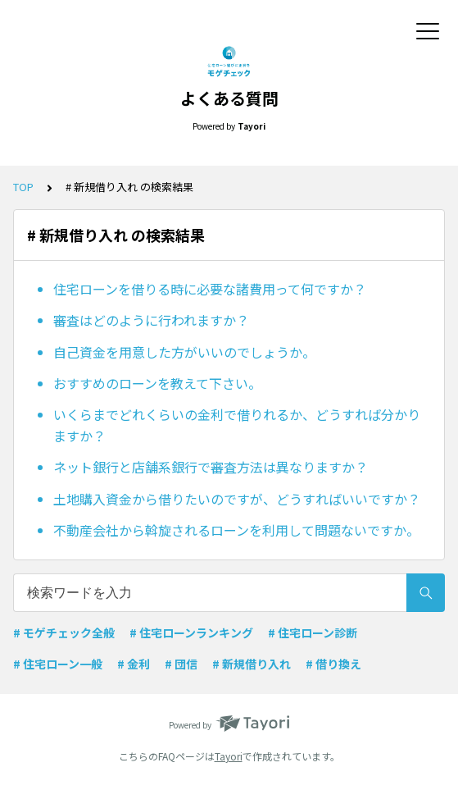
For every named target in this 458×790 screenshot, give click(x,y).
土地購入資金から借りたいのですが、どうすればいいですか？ (236, 499)
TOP (23, 186)
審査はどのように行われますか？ (151, 320)
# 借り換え (333, 663)
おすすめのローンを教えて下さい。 (157, 383)
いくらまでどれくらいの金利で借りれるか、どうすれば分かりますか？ (236, 424)
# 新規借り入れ (251, 663)
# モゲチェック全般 (64, 632)
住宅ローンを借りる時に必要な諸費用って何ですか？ (209, 289)
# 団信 (181, 663)
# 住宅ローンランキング (191, 632)
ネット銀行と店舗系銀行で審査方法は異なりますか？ (210, 467)
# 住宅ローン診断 (312, 632)
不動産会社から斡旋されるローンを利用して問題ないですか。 (236, 530)
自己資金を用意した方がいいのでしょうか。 (184, 352)
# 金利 (133, 663)
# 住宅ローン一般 (57, 663)
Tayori (229, 756)
